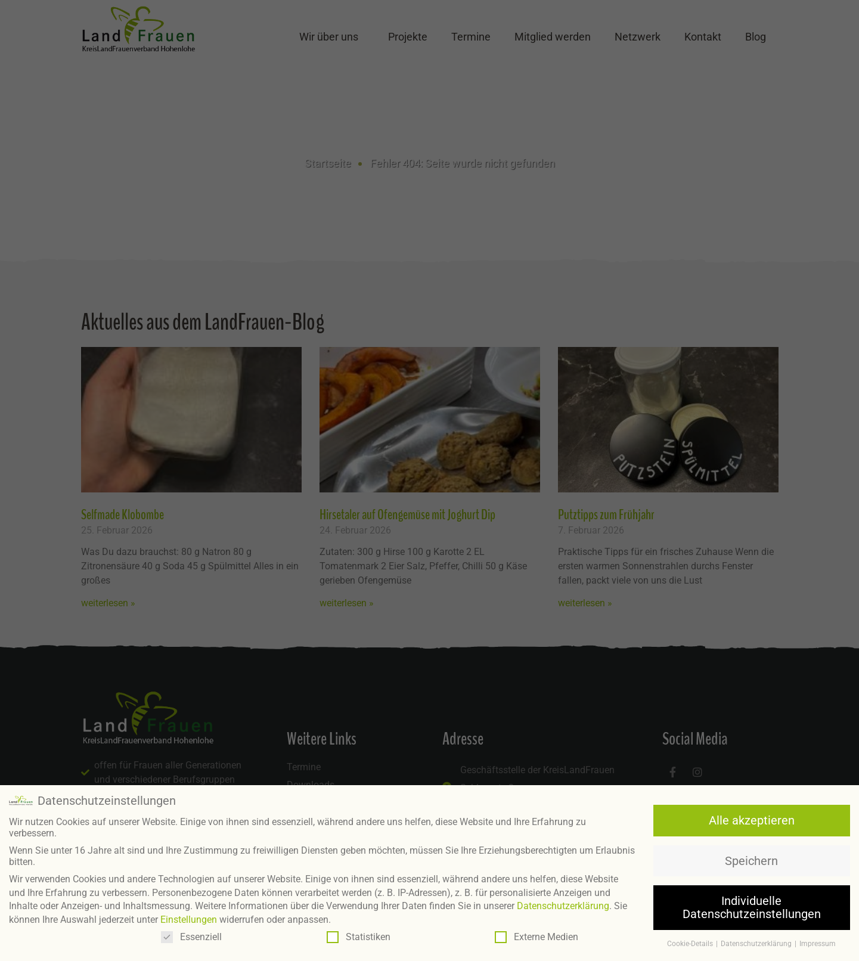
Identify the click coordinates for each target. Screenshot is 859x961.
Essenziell (191, 935)
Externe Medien (536, 935)
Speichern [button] (751, 859)
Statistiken (358, 935)
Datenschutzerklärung (563, 904)
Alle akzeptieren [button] (752, 819)
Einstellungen (188, 917)
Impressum (817, 942)
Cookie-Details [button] (691, 942)
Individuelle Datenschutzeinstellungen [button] (752, 906)
